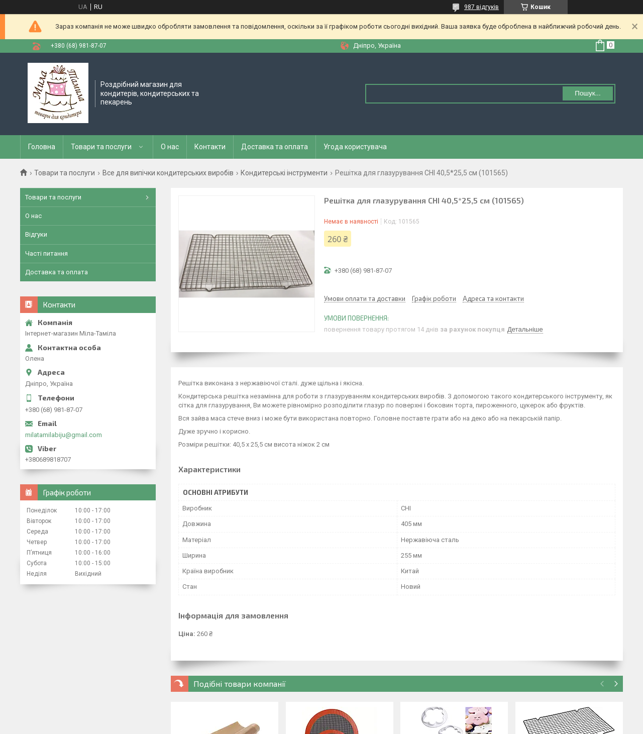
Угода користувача (355, 147)
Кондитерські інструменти (284, 173)
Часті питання (46, 253)
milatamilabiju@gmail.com (63, 435)
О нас (170, 147)
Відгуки (36, 234)
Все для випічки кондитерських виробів (168, 173)
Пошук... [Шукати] (587, 93)
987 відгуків (481, 7)
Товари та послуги (101, 147)
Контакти (210, 147)
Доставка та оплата (274, 147)
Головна (41, 147)
